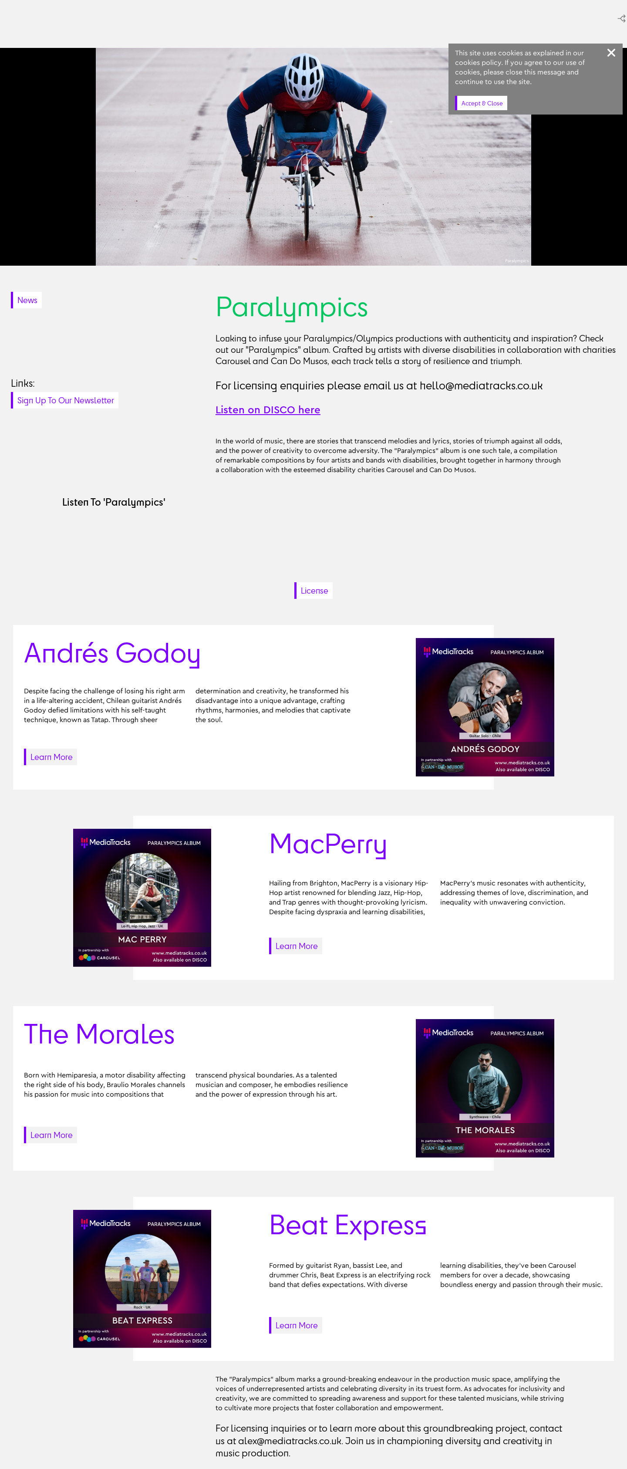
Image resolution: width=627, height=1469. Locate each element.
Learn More (51, 757)
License (314, 590)
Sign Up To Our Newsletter (65, 400)
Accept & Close (482, 103)
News (27, 300)
